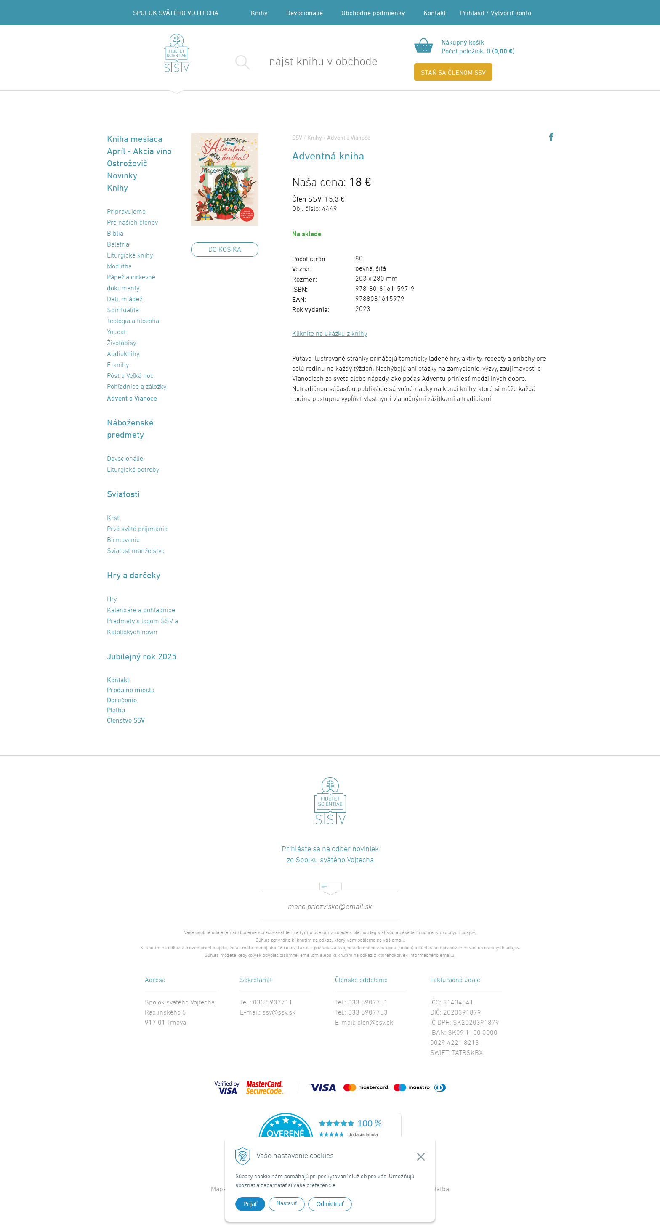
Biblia (115, 234)
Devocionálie (304, 12)
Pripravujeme (126, 212)
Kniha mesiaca (134, 138)
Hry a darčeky (133, 575)
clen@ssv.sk (375, 1023)
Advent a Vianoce (132, 398)
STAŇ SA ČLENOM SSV (453, 72)
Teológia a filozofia (133, 321)
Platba (116, 710)
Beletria (118, 245)
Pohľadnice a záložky (136, 387)
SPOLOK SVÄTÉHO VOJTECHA (175, 12)
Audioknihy (123, 354)
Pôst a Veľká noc (130, 376)
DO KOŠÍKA (224, 250)
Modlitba (119, 267)
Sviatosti (123, 494)
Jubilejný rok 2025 (141, 656)
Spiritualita (123, 310)
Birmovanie (123, 540)
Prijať (250, 1204)
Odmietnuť (330, 1204)
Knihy (259, 12)
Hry (112, 599)
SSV (297, 137)
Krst (113, 518)
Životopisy (121, 343)
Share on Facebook (551, 137)
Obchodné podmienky (373, 12)
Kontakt (434, 12)
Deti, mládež (124, 299)
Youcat (116, 332)
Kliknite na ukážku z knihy (329, 334)
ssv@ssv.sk (278, 1013)
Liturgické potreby (133, 470)
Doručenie (122, 700)
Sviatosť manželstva (136, 551)
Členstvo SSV (126, 720)
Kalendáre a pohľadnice (141, 610)
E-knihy (118, 365)
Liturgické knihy (130, 256)
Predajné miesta (130, 689)
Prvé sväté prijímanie (137, 529)
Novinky (122, 175)
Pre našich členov (132, 223)
